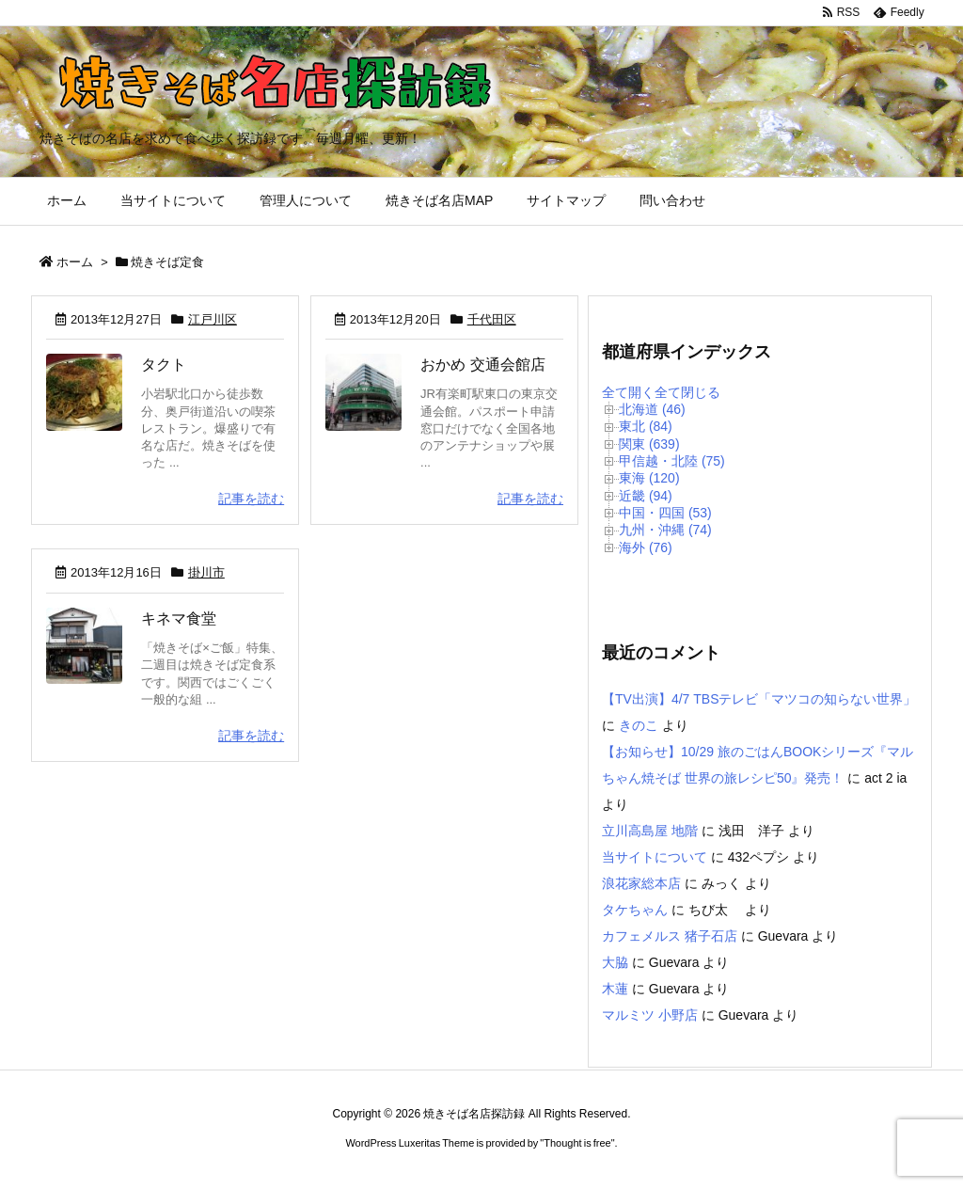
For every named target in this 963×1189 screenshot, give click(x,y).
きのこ (638, 725)
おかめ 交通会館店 (482, 365)
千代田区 (491, 319)
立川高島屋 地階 (650, 830)
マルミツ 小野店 (650, 1015)
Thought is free (577, 1143)
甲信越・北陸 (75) (672, 460)
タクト (163, 365)
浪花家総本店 (641, 883)
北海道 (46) (652, 409)
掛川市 (206, 572)
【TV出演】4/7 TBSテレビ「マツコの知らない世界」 (759, 698)
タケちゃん (635, 909)
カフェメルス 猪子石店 (669, 935)
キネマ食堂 (178, 618)
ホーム (74, 262)
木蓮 (615, 988)
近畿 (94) (645, 495)
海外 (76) (645, 547)
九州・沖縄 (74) (665, 529)
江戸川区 (212, 319)
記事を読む (251, 498)
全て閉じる (687, 392)
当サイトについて (654, 856)
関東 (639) (649, 444)
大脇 (615, 962)
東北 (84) (645, 426)
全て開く (628, 392)
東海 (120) (649, 477)
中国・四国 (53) (665, 512)
